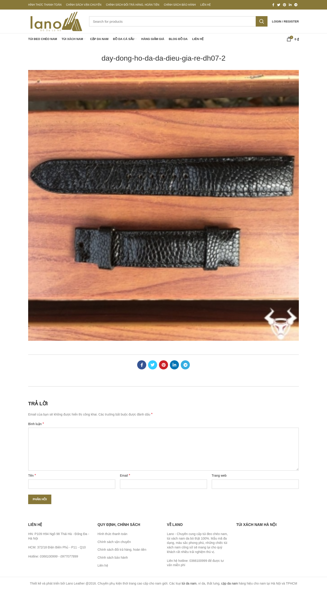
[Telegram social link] (296, 5)
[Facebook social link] (273, 5)
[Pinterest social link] (284, 5)
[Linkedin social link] (290, 5)
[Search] (178, 21)
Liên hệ (103, 565)
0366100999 (48, 556)
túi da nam (189, 583)
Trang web (219, 475)
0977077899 (69, 556)
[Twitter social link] (279, 5)
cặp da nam (229, 583)
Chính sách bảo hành (113, 557)
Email (125, 475)
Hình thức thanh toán (112, 534)
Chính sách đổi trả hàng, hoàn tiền (122, 549)
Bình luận (36, 424)
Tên (32, 475)
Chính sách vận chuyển (114, 542)
